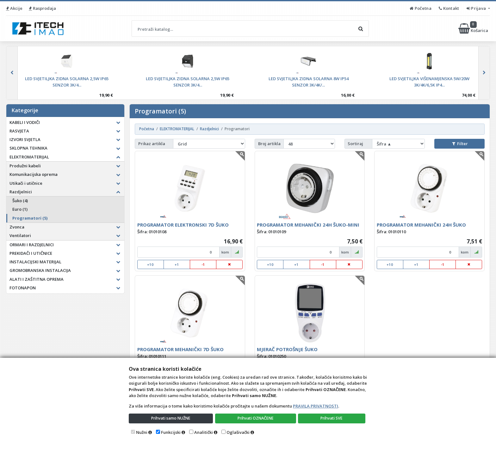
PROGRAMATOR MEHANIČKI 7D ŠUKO (180, 349)
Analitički (203, 432)
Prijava (477, 8)
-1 (203, 264)
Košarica (473, 28)
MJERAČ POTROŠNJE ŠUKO (287, 349)
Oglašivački (238, 432)
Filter (460, 143)
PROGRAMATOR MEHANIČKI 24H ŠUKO (421, 225)
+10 (150, 264)
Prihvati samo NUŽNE (171, 418)
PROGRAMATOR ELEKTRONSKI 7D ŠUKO (183, 225)
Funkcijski (171, 432)
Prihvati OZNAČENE (256, 418)
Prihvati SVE (332, 418)
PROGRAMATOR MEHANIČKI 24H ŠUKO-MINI (308, 225)
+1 (177, 264)
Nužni (141, 432)
